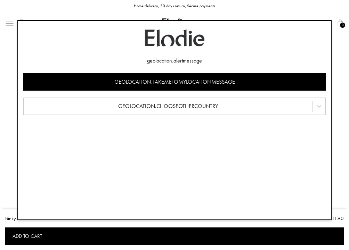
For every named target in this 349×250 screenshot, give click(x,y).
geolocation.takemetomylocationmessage (174, 81)
